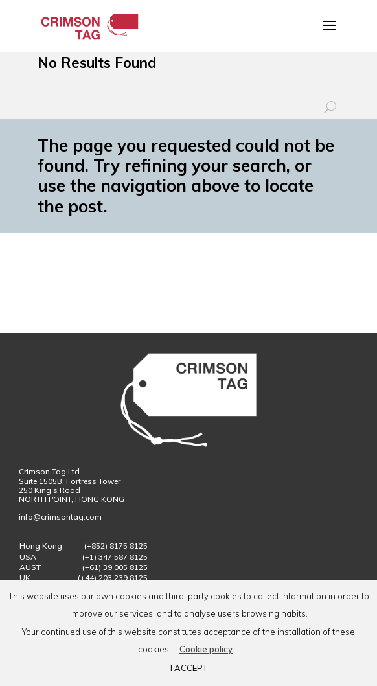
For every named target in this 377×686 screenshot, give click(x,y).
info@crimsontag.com (61, 516)
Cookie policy (206, 649)
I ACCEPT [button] (188, 668)
